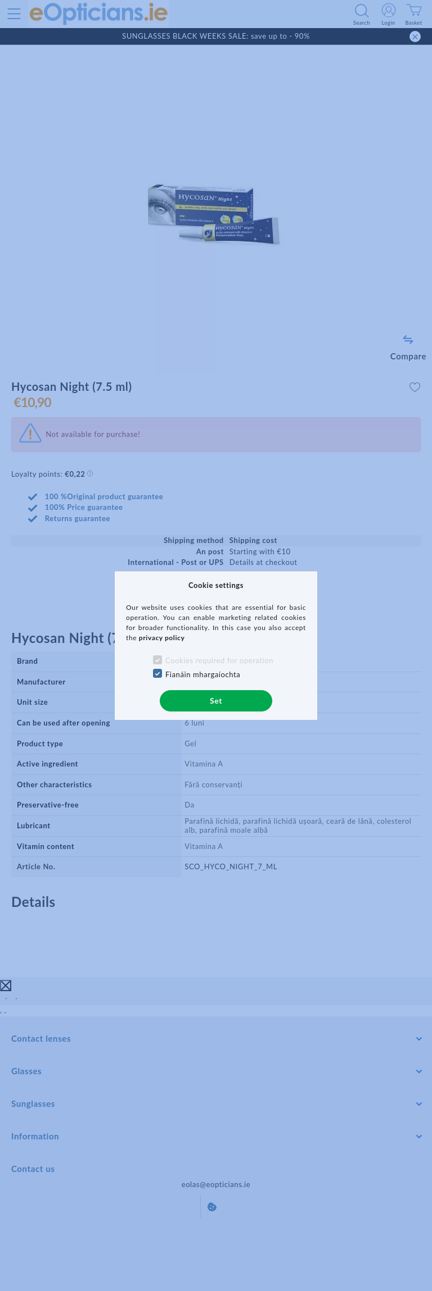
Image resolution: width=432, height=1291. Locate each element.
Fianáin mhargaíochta (203, 674)
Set (216, 700)
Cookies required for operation (219, 660)
